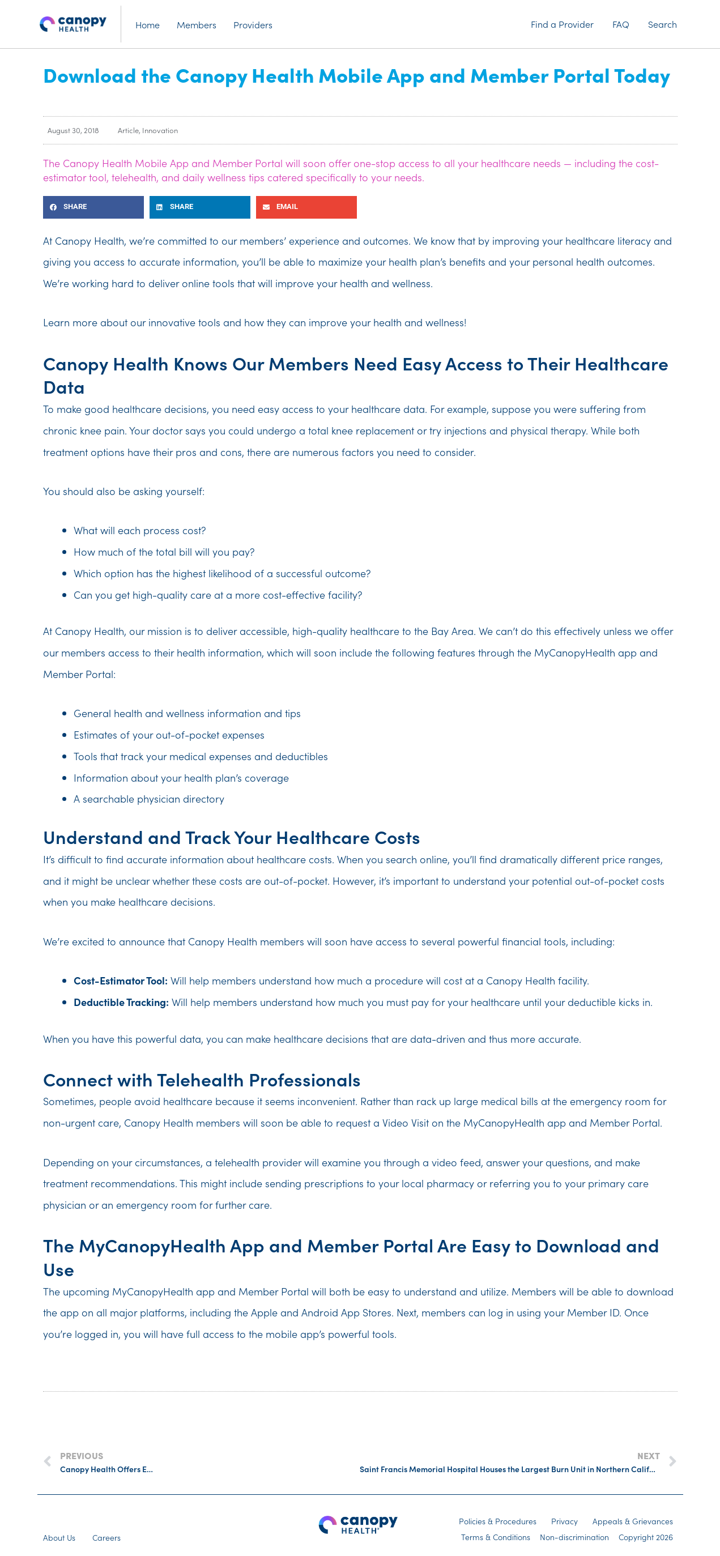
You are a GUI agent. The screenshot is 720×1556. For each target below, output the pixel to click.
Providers (252, 24)
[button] (93, 207)
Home (147, 24)
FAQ (620, 24)
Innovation (160, 130)
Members (196, 24)
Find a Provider (562, 24)
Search (662, 24)
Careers (106, 1537)
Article (128, 130)
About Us (59, 1537)
